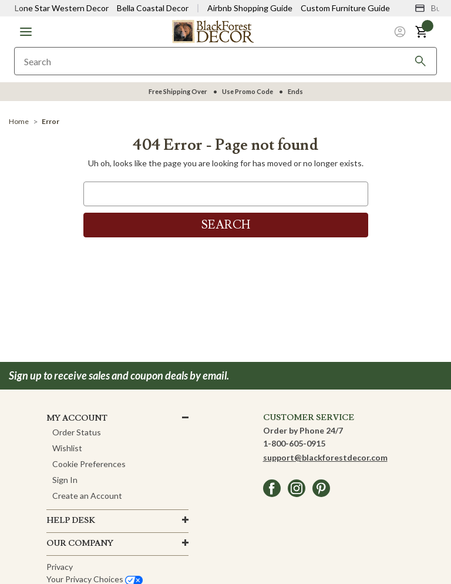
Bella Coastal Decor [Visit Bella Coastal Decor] (153, 8)
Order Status (76, 432)
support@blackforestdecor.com (325, 457)
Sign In (65, 480)
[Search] (420, 61)
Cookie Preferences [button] (89, 464)
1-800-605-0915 (294, 443)
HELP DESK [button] (70, 520)
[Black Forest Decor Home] (212, 31)
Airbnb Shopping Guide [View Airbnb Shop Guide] (249, 8)
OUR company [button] (79, 543)
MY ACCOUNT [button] (76, 418)
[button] (26, 31)
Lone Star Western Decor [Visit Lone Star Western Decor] (62, 8)
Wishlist (67, 448)
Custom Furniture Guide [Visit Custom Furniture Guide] (345, 8)
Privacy (59, 567)
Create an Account (87, 496)
